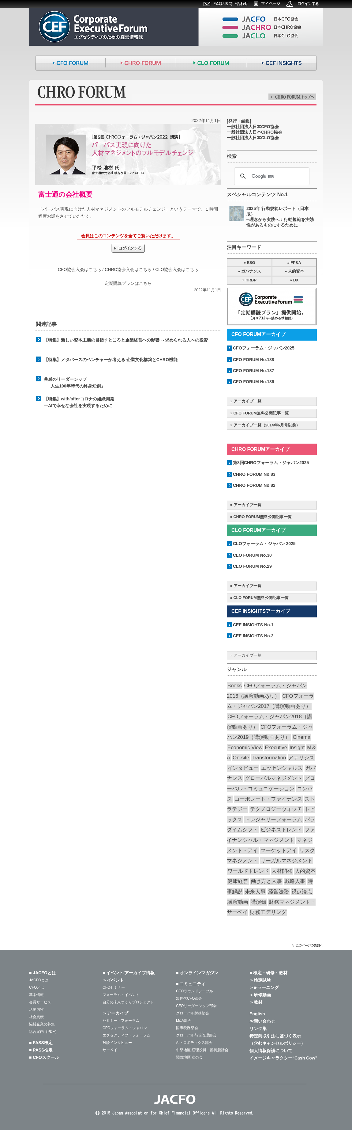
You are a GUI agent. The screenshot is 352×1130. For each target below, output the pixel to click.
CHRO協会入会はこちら (128, 269)
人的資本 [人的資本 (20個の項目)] (305, 871)
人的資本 (296, 271)
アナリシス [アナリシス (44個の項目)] (301, 758)
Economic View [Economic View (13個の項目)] (244, 747)
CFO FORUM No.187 (253, 370)
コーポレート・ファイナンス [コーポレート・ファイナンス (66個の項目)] (268, 799)
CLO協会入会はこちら (176, 269)
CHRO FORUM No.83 (254, 474)
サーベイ (110, 1050)
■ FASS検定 (41, 1042)
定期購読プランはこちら (128, 283)
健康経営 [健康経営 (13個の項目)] (237, 881)
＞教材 (255, 1002)
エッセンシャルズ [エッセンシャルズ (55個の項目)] (282, 768)
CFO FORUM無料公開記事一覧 (261, 413)
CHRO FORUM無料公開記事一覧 (263, 517)
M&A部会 (183, 1020)
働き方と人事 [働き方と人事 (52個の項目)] (266, 881)
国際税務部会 (187, 1028)
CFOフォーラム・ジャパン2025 (263, 347)
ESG (251, 263)
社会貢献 (36, 1017)
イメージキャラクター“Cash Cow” (283, 1058)
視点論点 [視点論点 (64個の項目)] (301, 892)
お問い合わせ (262, 1021)
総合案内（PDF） (43, 1031)
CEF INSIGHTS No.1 (253, 624)
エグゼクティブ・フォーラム (126, 1035)
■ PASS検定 (41, 1050)
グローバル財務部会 (192, 1013)
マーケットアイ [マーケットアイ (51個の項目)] (278, 850)
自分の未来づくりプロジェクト (128, 1002)
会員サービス (40, 1002)
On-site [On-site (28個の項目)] (241, 758)
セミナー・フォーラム (121, 1020)
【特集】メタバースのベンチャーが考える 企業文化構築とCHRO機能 (111, 359)
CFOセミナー (114, 987)
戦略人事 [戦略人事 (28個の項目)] (294, 881)
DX (296, 280)
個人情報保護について (270, 1050)
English (257, 1013)
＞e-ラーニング (264, 987)
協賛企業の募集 (42, 1024)
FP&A (295, 263)
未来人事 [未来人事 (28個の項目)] (255, 892)
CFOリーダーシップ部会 (196, 1006)
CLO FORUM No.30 (252, 555)
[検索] (271, 176)
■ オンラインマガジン (197, 972)
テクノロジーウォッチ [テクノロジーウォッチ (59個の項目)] (276, 809)
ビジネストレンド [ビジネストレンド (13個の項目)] (281, 830)
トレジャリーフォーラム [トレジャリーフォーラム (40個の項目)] (273, 820)
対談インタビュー (117, 1042)
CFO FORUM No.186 (253, 381)
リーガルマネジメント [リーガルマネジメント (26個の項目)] (286, 861)
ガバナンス (251, 271)
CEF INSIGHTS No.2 (253, 635)
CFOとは (36, 987)
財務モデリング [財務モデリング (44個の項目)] (268, 912)
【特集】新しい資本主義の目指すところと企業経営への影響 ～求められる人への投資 (126, 340)
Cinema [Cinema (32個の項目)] (301, 737)
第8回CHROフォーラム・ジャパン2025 (271, 462)
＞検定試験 (260, 980)
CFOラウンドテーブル (194, 991)
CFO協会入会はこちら (79, 269)
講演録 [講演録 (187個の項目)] (258, 902)
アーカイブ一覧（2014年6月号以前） (267, 425)
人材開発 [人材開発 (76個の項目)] (281, 871)
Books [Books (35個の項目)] (234, 686)
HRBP (251, 280)
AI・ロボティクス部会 (194, 1042)
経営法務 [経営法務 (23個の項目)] (278, 892)
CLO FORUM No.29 (252, 566)
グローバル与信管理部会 (196, 1035)
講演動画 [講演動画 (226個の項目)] (237, 902)
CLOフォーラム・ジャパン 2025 (264, 543)
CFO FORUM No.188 (253, 359)
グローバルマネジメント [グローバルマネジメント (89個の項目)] (273, 778)
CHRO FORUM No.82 (254, 485)
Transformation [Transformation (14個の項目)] (269, 758)
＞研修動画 (260, 994)
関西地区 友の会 (189, 1057)
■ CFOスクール (44, 1057)
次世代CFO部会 (189, 998)
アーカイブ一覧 (247, 401)
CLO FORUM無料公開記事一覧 (261, 598)
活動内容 (36, 1009)
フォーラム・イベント (121, 995)
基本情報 (36, 995)
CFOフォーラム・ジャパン (125, 1028)
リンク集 (258, 1028)
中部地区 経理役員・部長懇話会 (202, 1050)
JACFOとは (38, 980)
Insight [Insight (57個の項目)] (297, 747)
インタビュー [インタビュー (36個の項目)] (243, 768)
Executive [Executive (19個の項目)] (276, 747)
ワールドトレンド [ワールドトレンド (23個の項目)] (248, 871)
